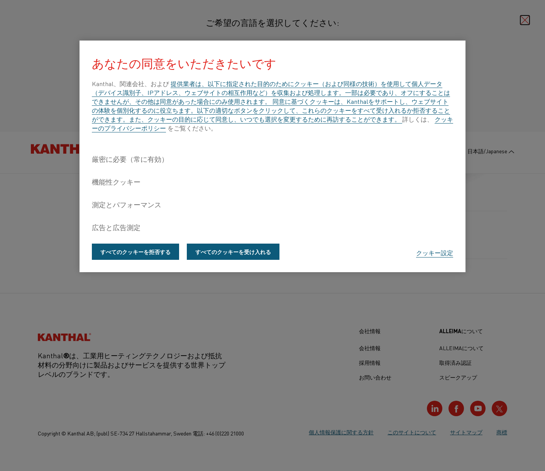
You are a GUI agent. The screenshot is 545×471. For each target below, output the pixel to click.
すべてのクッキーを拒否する (135, 252)
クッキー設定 (434, 252)
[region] (272, 156)
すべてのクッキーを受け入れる (233, 252)
